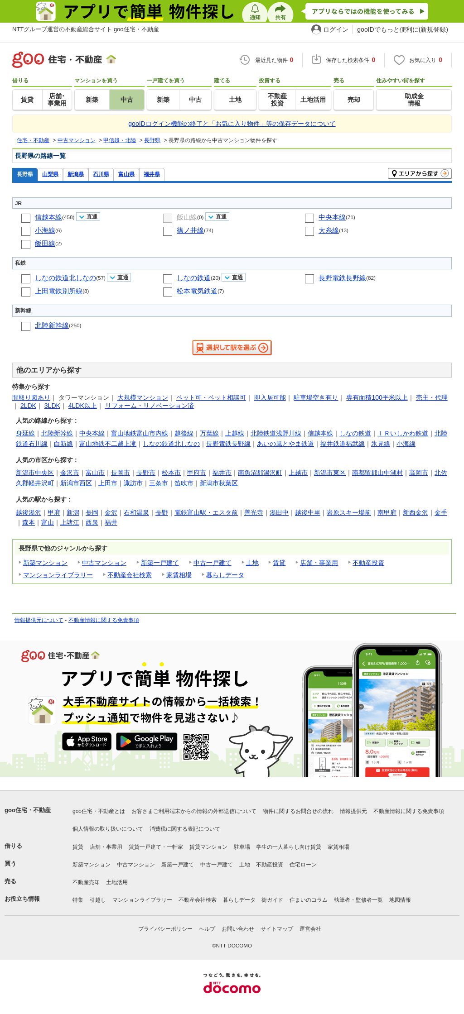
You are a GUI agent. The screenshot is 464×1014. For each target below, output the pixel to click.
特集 (77, 900)
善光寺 (253, 512)
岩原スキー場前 (349, 512)
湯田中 (279, 512)
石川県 (101, 174)
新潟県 (76, 174)
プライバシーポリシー (165, 929)
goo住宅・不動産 (28, 810)
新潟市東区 (330, 472)
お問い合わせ (238, 929)
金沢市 (69, 472)
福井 (111, 522)
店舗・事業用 (319, 562)
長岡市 (120, 472)
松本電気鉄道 (197, 291)
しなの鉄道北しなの (65, 278)
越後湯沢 (28, 512)
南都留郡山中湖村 (377, 472)
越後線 (183, 433)
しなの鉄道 (194, 278)
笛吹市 (183, 483)
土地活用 (117, 882)
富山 (47, 522)
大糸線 (329, 230)
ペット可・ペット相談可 (211, 397)
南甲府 (386, 512)
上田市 (107, 483)
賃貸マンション (208, 847)
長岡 (92, 512)
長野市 (145, 472)
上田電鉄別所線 (58, 291)
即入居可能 (270, 397)
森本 (28, 522)
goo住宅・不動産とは (98, 811)
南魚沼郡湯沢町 (260, 472)
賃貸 (279, 562)
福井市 (222, 472)
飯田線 (45, 243)
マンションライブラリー (58, 575)
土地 (252, 562)
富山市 (95, 472)
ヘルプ (207, 929)
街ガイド (272, 900)
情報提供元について (38, 620)
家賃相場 (179, 575)
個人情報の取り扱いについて (107, 829)
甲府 (54, 512)
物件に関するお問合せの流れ (298, 811)
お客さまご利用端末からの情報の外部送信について (193, 811)
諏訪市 (133, 483)
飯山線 (187, 217)
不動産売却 (86, 882)
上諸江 (69, 522)
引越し (98, 900)
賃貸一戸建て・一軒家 (156, 847)
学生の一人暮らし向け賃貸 (288, 847)
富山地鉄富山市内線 (139, 433)
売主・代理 (432, 397)
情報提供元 (353, 811)
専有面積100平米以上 (376, 397)
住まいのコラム (309, 900)
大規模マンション (142, 397)
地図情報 (400, 900)
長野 (161, 512)
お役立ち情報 (22, 898)
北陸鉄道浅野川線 (276, 433)
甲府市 (196, 472)
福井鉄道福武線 (342, 443)
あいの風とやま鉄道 (285, 443)
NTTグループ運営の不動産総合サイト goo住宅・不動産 (85, 29)
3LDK (52, 405)
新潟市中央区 (35, 472)
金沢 (111, 512)
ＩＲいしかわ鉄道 (402, 433)
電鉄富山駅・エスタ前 (206, 512)
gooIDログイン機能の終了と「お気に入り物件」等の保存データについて (231, 123)
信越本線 (48, 217)
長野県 (25, 174)
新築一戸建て (160, 562)
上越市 (298, 472)
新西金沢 (415, 512)
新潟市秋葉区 (219, 483)
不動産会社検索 (129, 575)
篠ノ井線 (190, 230)
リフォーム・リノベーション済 (149, 405)
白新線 (63, 443)
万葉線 (209, 433)
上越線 (234, 433)
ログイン (335, 29)
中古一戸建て (212, 562)
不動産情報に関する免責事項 (103, 620)
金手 (441, 512)
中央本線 (332, 217)
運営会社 (310, 929)
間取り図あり (31, 397)
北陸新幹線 (52, 325)
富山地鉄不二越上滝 (107, 443)
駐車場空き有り (316, 397)
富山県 (126, 174)
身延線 (25, 433)
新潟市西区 (76, 483)
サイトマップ (277, 929)
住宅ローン (303, 864)
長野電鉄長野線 (342, 278)
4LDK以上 (82, 405)
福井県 (152, 174)
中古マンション (104, 562)
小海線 (45, 230)
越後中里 (307, 512)
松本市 (171, 472)
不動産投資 (368, 562)
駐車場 (242, 847)
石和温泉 (136, 512)
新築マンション (45, 562)
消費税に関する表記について (185, 829)
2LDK (28, 405)
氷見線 (380, 443)
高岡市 (418, 472)
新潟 (73, 512)
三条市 (158, 483)
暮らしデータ (225, 575)
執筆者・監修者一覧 (358, 900)
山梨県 (50, 174)
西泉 (92, 522)
